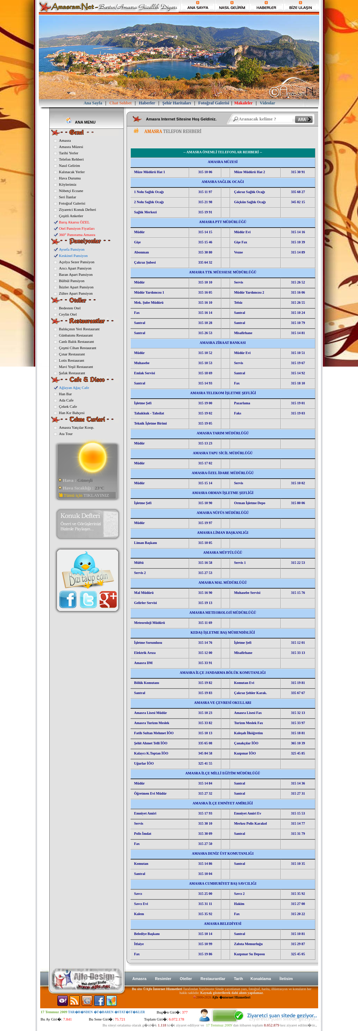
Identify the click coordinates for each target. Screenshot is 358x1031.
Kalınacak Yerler (72, 172)
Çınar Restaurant (72, 354)
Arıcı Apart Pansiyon (75, 268)
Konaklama (260, 979)
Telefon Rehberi (71, 159)
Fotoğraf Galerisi (72, 203)
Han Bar (65, 394)
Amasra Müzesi (71, 147)
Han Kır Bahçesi (72, 413)
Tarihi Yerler (68, 153)
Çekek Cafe (68, 406)
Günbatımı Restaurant (76, 335)
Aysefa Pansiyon (72, 249)
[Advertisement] (216, 142)
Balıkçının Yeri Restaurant (79, 329)
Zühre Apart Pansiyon (76, 293)
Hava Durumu (70, 178)
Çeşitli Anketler (71, 216)
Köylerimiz (68, 184)
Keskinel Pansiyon (73, 255)
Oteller (186, 979)
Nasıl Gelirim (69, 165)
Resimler (163, 979)
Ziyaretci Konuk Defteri (77, 209)
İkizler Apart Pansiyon (76, 287)
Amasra (65, 140)
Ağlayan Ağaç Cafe (74, 387)
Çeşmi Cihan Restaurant (77, 348)
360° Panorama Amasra (77, 235)
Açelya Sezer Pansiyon (76, 262)
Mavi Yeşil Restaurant (76, 366)
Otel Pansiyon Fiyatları (77, 228)
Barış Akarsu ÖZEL (74, 222)
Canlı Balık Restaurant (76, 341)
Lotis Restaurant (71, 360)
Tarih (239, 979)
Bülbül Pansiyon (72, 281)
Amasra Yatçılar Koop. (76, 427)
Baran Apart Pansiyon (76, 274)
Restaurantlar (213, 979)
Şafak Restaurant (72, 373)
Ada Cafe (66, 400)
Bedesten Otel (70, 308)
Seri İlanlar (67, 197)
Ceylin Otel (68, 314)
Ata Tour (66, 434)
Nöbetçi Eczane (71, 191)
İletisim (286, 979)
